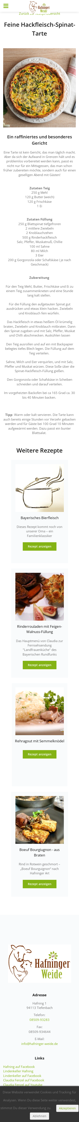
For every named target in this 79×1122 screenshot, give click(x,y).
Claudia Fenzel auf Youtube (22, 1085)
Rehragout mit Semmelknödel (39, 741)
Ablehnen (39, 1116)
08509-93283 (39, 1020)
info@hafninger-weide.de (39, 1044)
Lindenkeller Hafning (18, 1071)
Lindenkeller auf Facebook (22, 1076)
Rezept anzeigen (39, 546)
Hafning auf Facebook (19, 1067)
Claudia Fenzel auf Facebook (23, 1080)
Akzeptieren (67, 1108)
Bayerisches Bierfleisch (40, 517)
